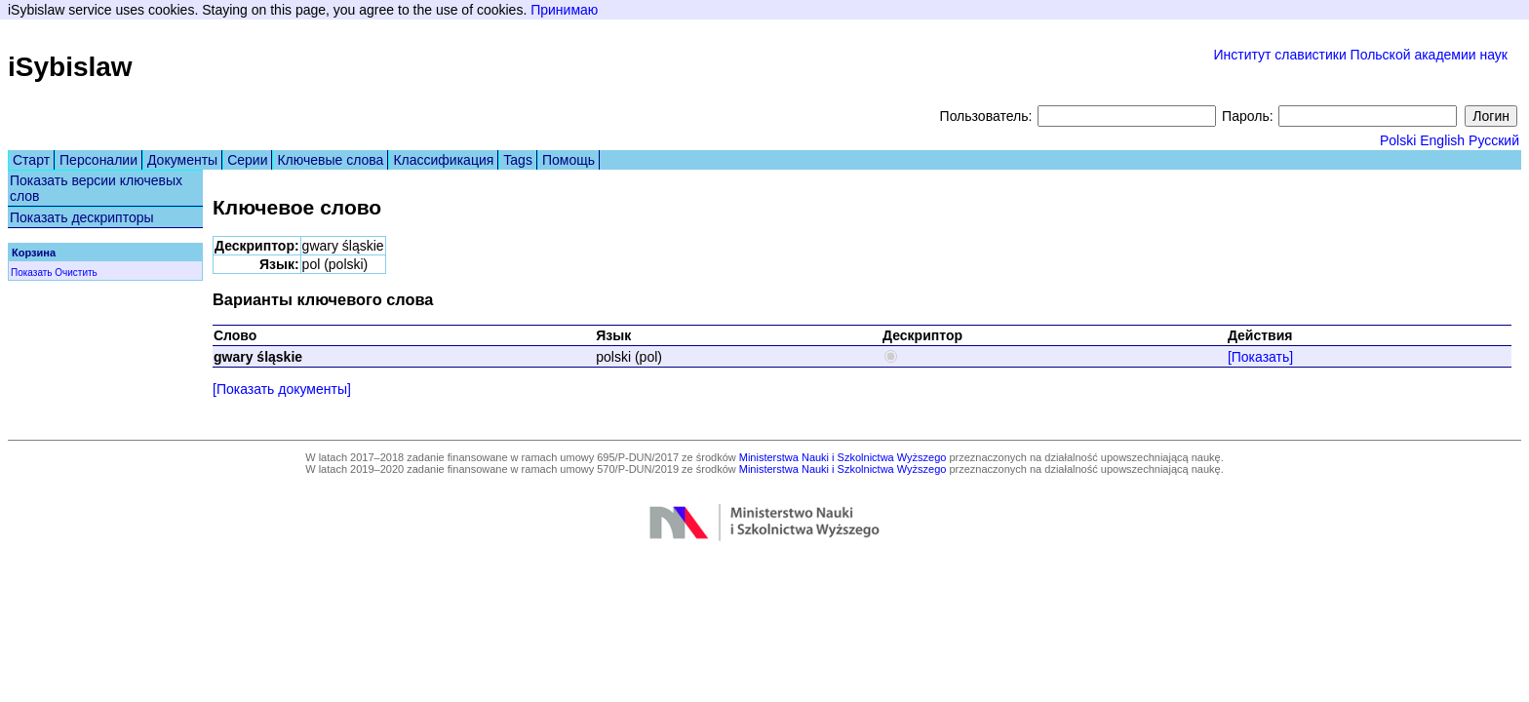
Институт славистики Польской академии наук (1360, 54)
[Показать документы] (282, 389)
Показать (32, 272)
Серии (247, 160)
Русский (1494, 140)
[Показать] (1260, 357)
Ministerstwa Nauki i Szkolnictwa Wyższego (843, 457)
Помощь (568, 160)
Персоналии (98, 160)
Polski (1398, 140)
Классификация (443, 160)
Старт (31, 160)
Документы (182, 160)
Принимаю (564, 10)
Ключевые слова (330, 160)
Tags (517, 160)
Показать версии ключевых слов (96, 188)
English (1442, 140)
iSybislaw (70, 67)
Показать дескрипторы (82, 217)
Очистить (76, 272)
